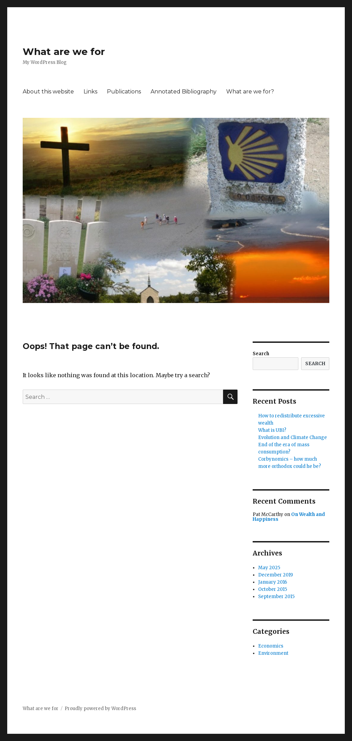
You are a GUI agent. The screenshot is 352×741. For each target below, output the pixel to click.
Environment (273, 653)
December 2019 (275, 575)
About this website (48, 91)
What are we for (64, 51)
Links (90, 91)
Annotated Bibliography (184, 91)
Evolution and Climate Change (292, 437)
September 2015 (276, 596)
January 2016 (272, 582)
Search (261, 354)
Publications (124, 91)
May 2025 (269, 568)
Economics (270, 646)
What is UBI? (272, 430)
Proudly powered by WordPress (100, 708)
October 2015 (272, 589)
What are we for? (250, 91)
